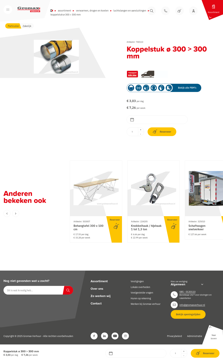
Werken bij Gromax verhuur (145, 304)
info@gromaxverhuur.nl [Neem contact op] (192, 305)
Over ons (97, 288)
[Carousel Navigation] (29, 213)
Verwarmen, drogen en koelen (92, 10)
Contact (96, 303)
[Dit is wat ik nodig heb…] (38, 290)
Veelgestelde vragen (142, 292)
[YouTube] (115, 335)
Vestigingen (137, 281)
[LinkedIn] (104, 335)
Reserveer (162, 131)
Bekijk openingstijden (188, 314)
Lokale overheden (140, 287)
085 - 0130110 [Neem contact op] (187, 291)
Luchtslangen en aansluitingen (129, 10)
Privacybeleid (174, 336)
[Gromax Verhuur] (28, 9)
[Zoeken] (68, 290)
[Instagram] (125, 335)
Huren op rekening (141, 298)
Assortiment (64, 10)
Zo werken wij (101, 296)
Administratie (194, 336)
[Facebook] (94, 335)
